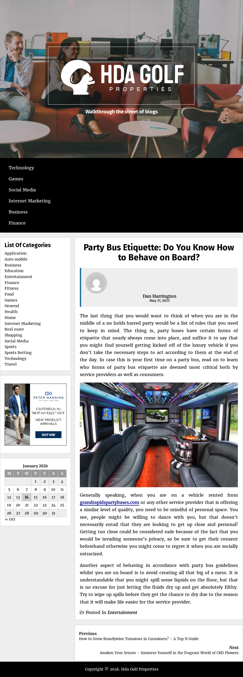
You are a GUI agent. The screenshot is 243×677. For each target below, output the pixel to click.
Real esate (14, 329)
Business (18, 212)
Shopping (13, 335)
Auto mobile (16, 259)
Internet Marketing (30, 201)
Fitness (11, 288)
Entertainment (122, 612)
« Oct (10, 519)
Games (16, 178)
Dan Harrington (159, 296)
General (12, 305)
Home (10, 317)
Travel (11, 364)
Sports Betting (18, 352)
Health (11, 311)
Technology (21, 167)
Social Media (22, 189)
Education (14, 270)
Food (9, 294)
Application (15, 253)
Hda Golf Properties (139, 669)
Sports (10, 346)
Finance (17, 223)
